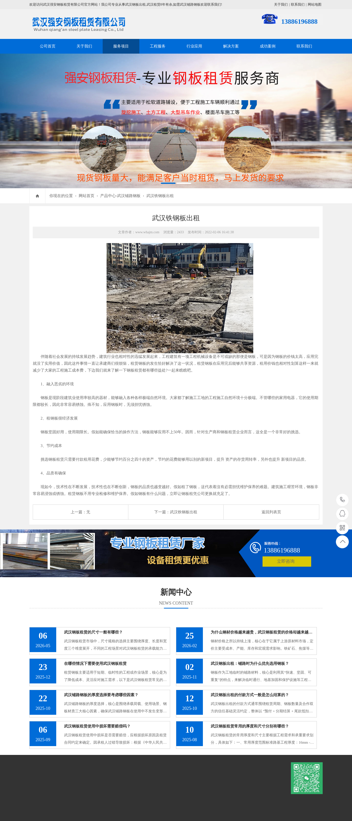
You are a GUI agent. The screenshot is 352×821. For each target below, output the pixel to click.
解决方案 (231, 46)
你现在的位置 (61, 196)
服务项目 (121, 46)
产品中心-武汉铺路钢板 (120, 196)
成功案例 (267, 46)
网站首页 (86, 196)
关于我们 (281, 4)
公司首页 (47, 46)
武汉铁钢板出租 (160, 196)
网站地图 (314, 4)
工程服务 (157, 46)
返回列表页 (271, 512)
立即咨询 (286, 561)
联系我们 (298, 4)
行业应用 (194, 46)
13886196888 (342, 499)
